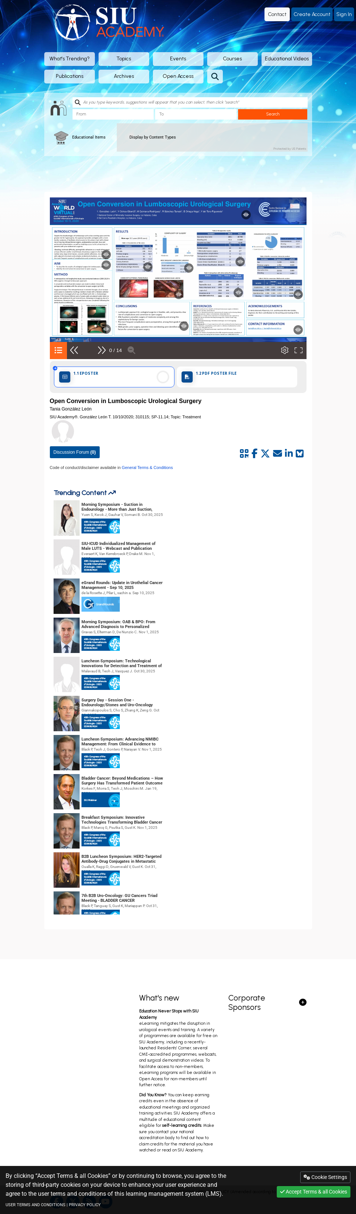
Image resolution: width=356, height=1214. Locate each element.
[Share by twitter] (265, 453)
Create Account (312, 14)
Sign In (344, 14)
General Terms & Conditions (147, 467)
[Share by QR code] (244, 453)
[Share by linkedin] (289, 453)
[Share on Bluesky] (300, 453)
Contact (277, 14)
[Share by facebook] (254, 453)
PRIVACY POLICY (85, 1204)
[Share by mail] (277, 453)
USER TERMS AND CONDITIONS (35, 1204)
